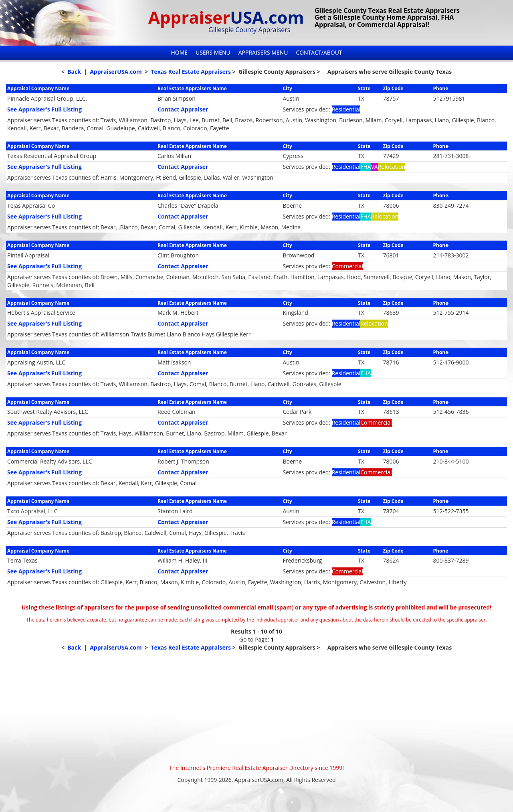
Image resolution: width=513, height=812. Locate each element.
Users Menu (213, 52)
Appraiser (226, 17)
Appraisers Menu (263, 52)
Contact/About (319, 52)
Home (179, 52)
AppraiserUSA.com (116, 71)
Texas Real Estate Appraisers (191, 71)
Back (74, 71)
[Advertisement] (256, 708)
